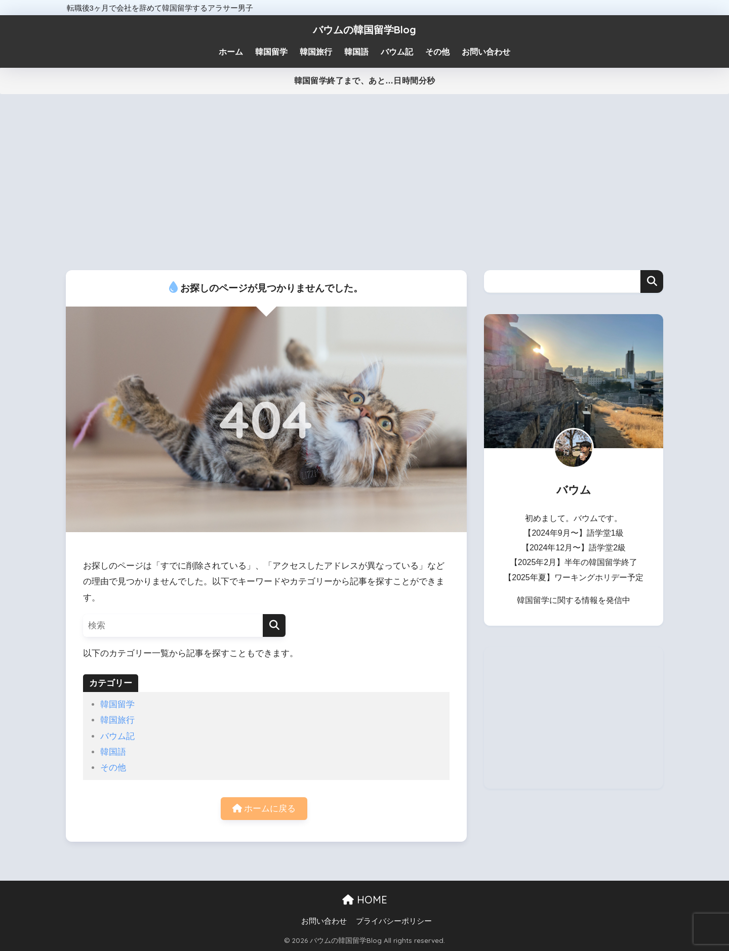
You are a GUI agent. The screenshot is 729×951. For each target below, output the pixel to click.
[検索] (274, 625)
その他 (113, 767)
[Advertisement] (364, 182)
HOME (364, 899)
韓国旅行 (117, 720)
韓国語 (113, 752)
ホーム (231, 52)
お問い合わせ (324, 921)
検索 (651, 281)
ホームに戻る (264, 808)
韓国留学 (117, 704)
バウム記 (117, 736)
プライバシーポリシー (394, 921)
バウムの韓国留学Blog (364, 29)
